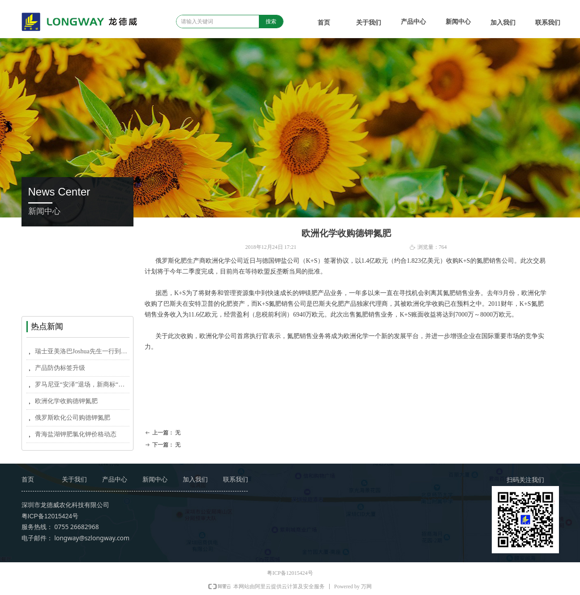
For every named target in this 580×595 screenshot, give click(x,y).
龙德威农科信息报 (77, 297)
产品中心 (413, 21)
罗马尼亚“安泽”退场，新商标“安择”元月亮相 (82, 384)
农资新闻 (77, 256)
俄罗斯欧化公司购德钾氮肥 (72, 417)
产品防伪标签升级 (60, 368)
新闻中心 (458, 21)
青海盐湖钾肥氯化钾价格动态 (75, 434)
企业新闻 (77, 236)
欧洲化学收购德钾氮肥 (66, 401)
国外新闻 (77, 277)
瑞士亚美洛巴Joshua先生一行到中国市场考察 (82, 351)
